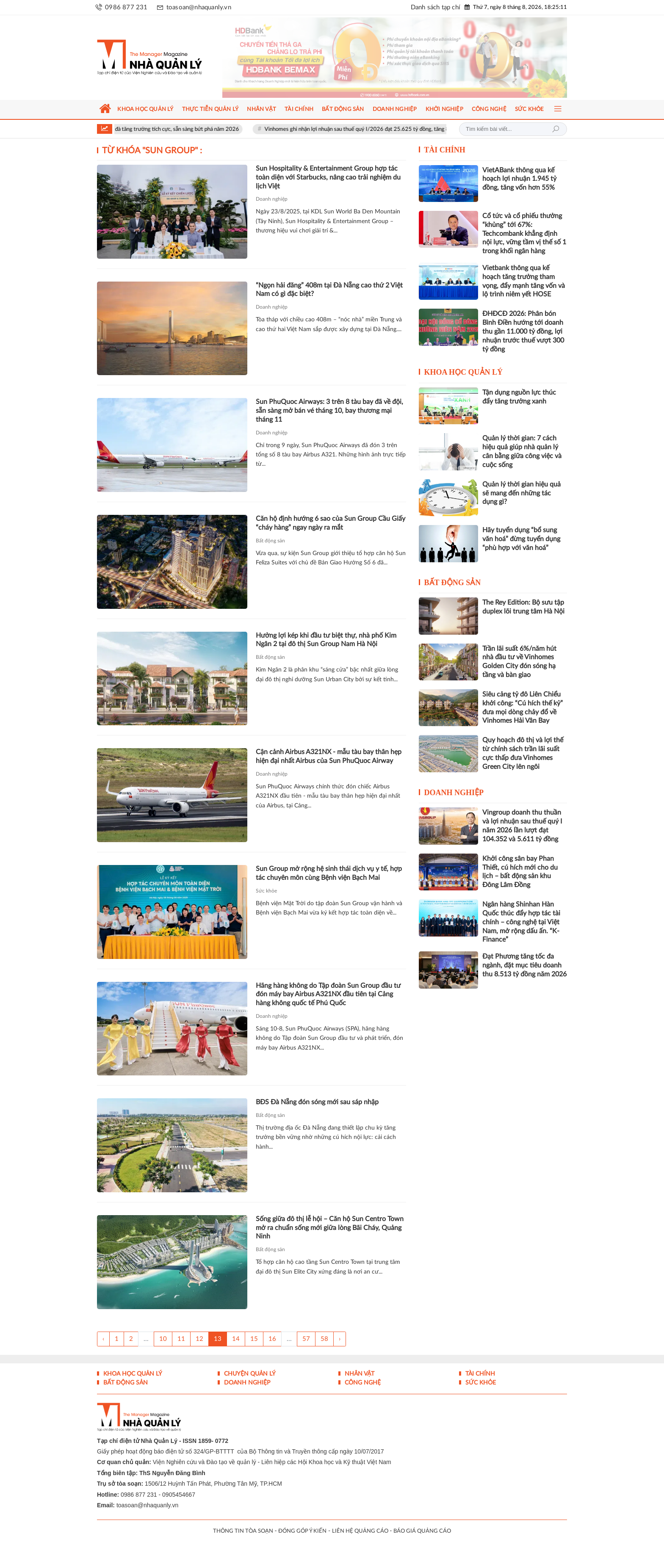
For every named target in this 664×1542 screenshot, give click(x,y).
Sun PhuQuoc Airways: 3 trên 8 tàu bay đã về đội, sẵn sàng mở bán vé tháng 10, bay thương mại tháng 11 (329, 410)
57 (306, 1339)
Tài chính (444, 150)
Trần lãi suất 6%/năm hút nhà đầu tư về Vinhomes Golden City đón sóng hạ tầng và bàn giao (519, 661)
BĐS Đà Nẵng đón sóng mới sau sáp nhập (317, 1102)
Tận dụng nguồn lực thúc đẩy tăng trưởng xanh (519, 397)
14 (236, 1339)
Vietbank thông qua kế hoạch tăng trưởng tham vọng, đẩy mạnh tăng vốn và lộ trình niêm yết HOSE (523, 281)
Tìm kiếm (555, 129)
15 (254, 1339)
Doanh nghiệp (272, 199)
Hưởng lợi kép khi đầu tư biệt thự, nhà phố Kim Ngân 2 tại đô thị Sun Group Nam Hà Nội (326, 640)
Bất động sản (270, 540)
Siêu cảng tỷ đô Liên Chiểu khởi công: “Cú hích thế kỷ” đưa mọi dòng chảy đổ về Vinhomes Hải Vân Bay (522, 707)
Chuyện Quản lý (249, 1374)
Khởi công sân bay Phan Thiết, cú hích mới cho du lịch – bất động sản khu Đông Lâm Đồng (520, 871)
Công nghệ (362, 1383)
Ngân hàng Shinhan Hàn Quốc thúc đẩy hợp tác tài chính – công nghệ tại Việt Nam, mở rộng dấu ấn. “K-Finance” (521, 922)
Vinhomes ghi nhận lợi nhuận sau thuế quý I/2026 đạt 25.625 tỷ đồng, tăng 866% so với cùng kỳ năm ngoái (410, 129)
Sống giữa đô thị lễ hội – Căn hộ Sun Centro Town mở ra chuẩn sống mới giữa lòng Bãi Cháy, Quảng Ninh (330, 1228)
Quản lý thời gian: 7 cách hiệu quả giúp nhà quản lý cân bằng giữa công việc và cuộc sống (522, 451)
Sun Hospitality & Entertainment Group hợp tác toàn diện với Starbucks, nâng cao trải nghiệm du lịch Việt (328, 177)
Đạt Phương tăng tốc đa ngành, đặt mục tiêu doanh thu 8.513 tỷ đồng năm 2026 (524, 965)
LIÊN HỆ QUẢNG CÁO (360, 1531)
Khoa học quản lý (463, 372)
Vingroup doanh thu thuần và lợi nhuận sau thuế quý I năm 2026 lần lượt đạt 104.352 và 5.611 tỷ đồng (522, 825)
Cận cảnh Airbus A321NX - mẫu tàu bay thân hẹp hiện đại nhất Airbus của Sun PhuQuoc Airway (328, 756)
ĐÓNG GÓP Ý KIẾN (302, 1531)
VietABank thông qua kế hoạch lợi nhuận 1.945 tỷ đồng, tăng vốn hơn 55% (519, 179)
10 (163, 1339)
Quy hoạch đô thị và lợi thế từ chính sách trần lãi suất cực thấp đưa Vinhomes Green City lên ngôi (522, 753)
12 (199, 1339)
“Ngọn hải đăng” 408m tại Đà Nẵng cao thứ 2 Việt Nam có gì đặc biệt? (329, 290)
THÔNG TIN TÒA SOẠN (243, 1531)
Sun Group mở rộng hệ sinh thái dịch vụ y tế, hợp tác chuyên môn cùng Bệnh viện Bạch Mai (329, 873)
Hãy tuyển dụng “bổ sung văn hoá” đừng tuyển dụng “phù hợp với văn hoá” (521, 539)
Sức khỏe (266, 890)
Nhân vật (358, 1374)
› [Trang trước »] (339, 1339)
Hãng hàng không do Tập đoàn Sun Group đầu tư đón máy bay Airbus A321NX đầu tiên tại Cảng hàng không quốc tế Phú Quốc (328, 994)
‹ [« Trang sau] (103, 1339)
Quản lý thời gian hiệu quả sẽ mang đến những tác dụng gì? (521, 493)
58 (324, 1339)
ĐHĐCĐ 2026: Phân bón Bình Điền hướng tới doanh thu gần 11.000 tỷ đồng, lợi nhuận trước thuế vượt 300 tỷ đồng (523, 331)
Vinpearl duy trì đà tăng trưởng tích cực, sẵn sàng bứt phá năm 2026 (175, 129)
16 (272, 1339)
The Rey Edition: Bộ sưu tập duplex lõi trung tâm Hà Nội (523, 607)
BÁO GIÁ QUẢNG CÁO (422, 1531)
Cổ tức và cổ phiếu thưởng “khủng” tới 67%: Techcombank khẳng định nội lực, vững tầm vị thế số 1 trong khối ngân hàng (524, 233)
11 (181, 1339)
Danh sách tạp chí (435, 7)
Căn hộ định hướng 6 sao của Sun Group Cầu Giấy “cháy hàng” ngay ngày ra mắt (330, 523)
